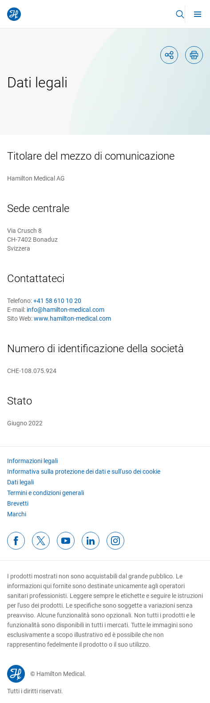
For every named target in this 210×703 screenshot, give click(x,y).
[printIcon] (194, 55)
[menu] (197, 14)
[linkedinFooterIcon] (90, 547)
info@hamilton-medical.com (65, 309)
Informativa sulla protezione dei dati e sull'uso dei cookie (83, 477)
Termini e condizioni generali (45, 499)
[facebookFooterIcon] (16, 547)
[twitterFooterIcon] (41, 547)
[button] (180, 14)
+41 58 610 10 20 (57, 300)
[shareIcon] (169, 55)
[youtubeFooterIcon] (66, 547)
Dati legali (20, 488)
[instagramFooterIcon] (115, 547)
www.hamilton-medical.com (72, 318)
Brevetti (17, 509)
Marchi (16, 520)
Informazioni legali (32, 467)
